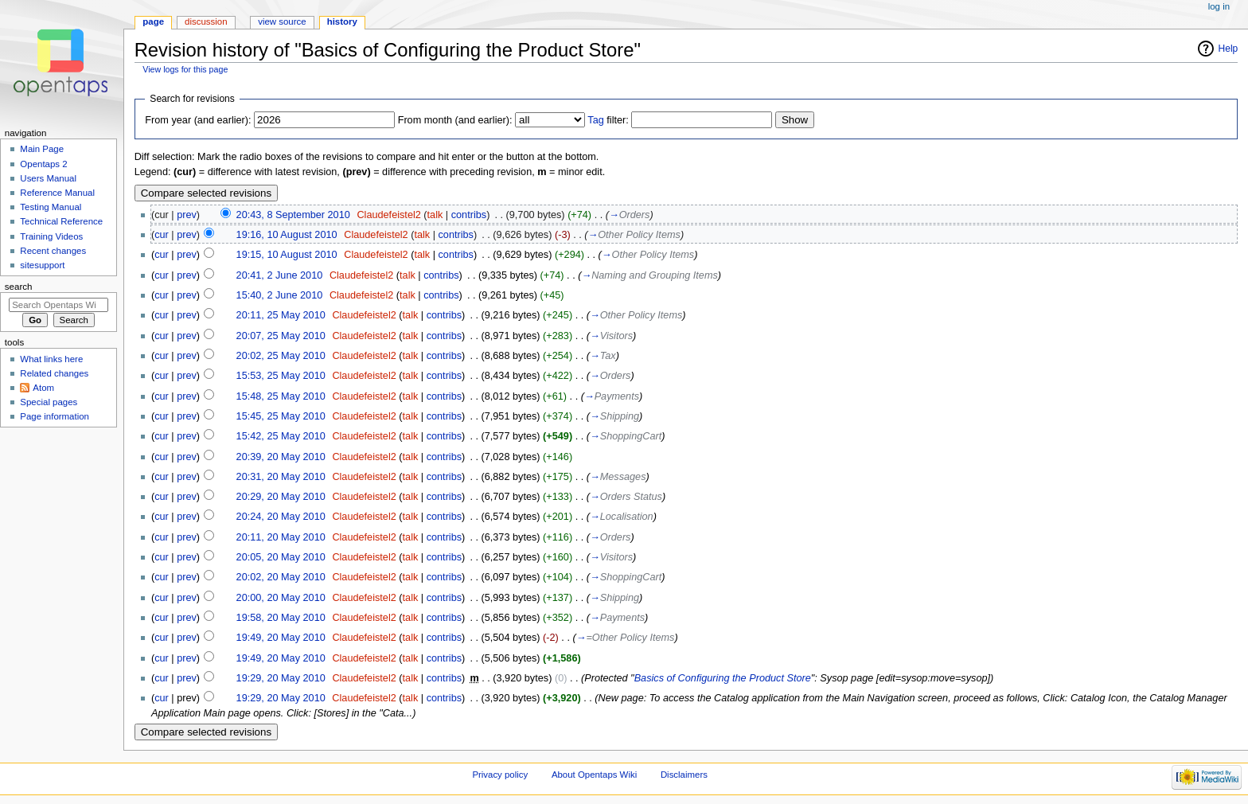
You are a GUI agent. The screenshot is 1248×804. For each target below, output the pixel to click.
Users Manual (48, 178)
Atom (43, 387)
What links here (51, 359)
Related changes (54, 373)
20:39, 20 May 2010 (281, 456)
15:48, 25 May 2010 (281, 396)
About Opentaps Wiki (594, 774)
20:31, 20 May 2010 (281, 476)
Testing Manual (50, 207)
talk (435, 215)
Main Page (42, 149)
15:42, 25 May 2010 (281, 436)
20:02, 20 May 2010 (281, 577)
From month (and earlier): (455, 120)
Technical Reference (61, 221)
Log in (1219, 6)
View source (282, 21)
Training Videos (51, 236)
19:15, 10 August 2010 (286, 254)
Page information (54, 416)
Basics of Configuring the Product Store (722, 678)
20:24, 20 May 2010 (281, 516)
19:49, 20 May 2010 (281, 637)
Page (153, 21)
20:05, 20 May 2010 (281, 557)
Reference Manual (57, 192)
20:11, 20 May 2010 (281, 537)
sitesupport (42, 265)
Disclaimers (684, 774)
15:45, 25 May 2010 (281, 416)
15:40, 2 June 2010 (279, 295)
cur (161, 234)
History (342, 21)
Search (19, 286)
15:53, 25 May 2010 (281, 375)
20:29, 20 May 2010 (281, 496)
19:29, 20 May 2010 (281, 678)
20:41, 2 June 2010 (279, 275)
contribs (468, 215)
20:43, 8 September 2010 (293, 215)
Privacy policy (500, 774)
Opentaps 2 (43, 164)
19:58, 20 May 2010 (281, 617)
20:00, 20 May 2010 (281, 597)
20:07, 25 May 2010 (281, 336)
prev (187, 215)
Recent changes (53, 251)
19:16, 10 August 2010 (286, 234)
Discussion (206, 21)
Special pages (48, 402)
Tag (595, 120)
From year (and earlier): (198, 120)
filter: (608, 120)
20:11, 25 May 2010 (281, 315)
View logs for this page (185, 69)
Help (1228, 48)
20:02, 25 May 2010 (281, 355)
